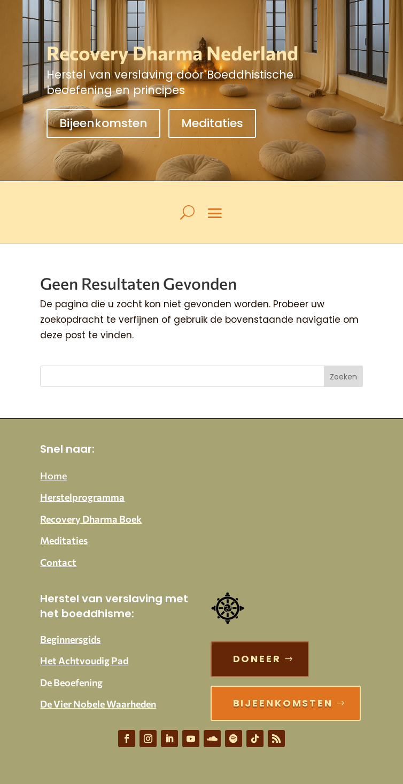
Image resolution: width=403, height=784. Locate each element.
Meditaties (212, 123)
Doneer (257, 658)
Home (53, 476)
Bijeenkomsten (103, 123)
